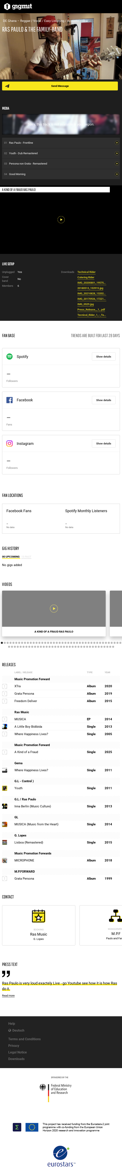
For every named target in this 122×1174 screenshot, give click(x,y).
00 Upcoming (11, 556)
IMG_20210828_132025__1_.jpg (91, 293)
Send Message (60, 86)
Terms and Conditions (24, 1039)
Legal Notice (17, 1052)
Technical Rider (86, 272)
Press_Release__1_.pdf (91, 309)
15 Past (26, 556)
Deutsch (18, 1030)
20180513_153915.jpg (90, 288)
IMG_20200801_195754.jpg (91, 282)
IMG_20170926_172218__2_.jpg (91, 298)
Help (11, 1024)
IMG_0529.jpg (85, 304)
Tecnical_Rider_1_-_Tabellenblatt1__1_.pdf (91, 314)
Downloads (16, 1059)
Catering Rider (85, 277)
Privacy (13, 1046)
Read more (8, 995)
